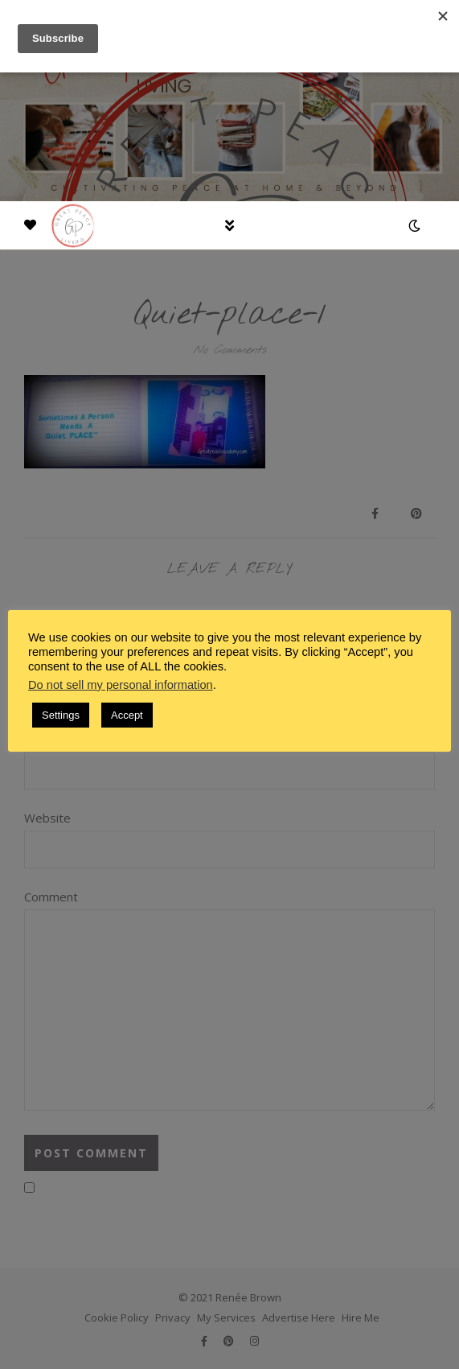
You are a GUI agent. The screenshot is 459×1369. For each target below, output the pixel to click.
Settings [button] (61, 715)
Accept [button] (127, 715)
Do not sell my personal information (120, 684)
